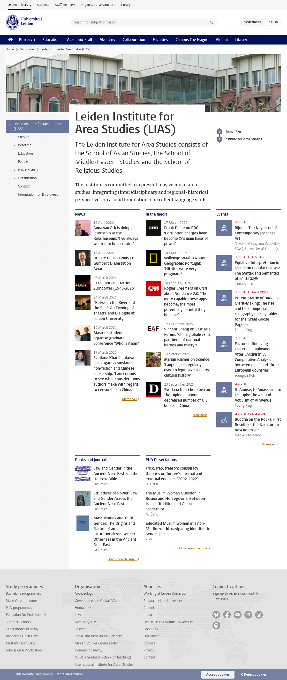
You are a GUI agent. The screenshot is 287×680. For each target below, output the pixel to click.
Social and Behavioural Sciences (98, 636)
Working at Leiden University (165, 593)
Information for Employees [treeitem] (38, 194)
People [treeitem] (23, 161)
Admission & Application (24, 650)
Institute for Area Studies (243, 139)
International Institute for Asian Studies (104, 664)
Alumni (222, 39)
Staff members (65, 5)
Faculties (160, 39)
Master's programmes (22, 600)
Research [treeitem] (21, 145)
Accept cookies (218, 674)
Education (51, 39)
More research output (122, 559)
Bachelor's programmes (23, 593)
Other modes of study (22, 629)
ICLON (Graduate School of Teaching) (103, 657)
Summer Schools (18, 622)
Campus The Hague (191, 39)
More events (270, 444)
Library (125, 5)
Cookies (149, 643)
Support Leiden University (163, 600)
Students (43, 5)
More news (129, 399)
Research (27, 39)
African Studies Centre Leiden (97, 643)
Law (78, 615)
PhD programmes (19, 607)
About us (107, 39)
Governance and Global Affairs (97, 600)
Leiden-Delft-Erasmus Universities (168, 622)
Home (10, 49)
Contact (149, 657)
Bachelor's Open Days (22, 636)
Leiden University (19, 5)
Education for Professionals (26, 615)
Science (80, 629)
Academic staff (79, 39)
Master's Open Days (21, 643)
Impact (149, 615)
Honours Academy (88, 650)
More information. (70, 674)
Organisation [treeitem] (24, 178)
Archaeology (84, 593)
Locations (151, 629)
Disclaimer (151, 636)
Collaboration (133, 39)
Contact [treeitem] (24, 186)
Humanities (27, 49)
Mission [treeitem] (23, 137)
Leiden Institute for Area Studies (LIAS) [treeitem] (34, 126)
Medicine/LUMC (86, 622)
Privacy (149, 650)
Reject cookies (255, 674)
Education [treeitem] (25, 153)
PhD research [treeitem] (25, 170)
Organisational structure (98, 5)
